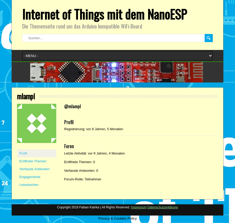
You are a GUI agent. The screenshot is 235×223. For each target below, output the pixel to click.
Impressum (139, 207)
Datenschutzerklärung (162, 207)
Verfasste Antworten (34, 169)
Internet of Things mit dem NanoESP (104, 14)
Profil (23, 153)
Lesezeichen (28, 185)
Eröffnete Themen (33, 161)
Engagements (29, 177)
